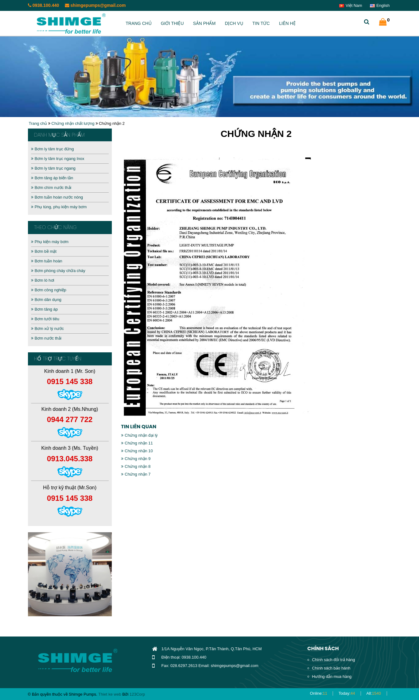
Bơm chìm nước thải (51, 187)
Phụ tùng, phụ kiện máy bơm (59, 206)
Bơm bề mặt (44, 251)
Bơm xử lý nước (47, 328)
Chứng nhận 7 (136, 474)
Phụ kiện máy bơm (50, 241)
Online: (318, 693)
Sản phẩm (204, 23)
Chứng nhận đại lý (139, 435)
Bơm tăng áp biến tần (52, 178)
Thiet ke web (109, 694)
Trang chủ (139, 23)
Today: (347, 693)
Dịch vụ (234, 23)
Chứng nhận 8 (136, 466)
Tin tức (261, 23)
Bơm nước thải (46, 338)
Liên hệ (287, 23)
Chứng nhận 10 (137, 451)
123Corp (137, 694)
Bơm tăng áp (44, 309)
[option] (70, 574)
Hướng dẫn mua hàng (332, 676)
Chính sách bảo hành (331, 668)
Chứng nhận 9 (136, 458)
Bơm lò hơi (42, 280)
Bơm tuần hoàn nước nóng (57, 197)
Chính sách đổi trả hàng (333, 659)
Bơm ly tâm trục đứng (52, 149)
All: (374, 693)
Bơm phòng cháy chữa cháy (58, 270)
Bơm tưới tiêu (45, 319)
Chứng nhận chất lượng (73, 123)
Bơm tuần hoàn (46, 261)
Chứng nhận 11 (137, 443)
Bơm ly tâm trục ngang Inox (57, 158)
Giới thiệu (172, 23)
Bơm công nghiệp (48, 290)
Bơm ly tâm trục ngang (53, 168)
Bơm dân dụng (46, 299)
